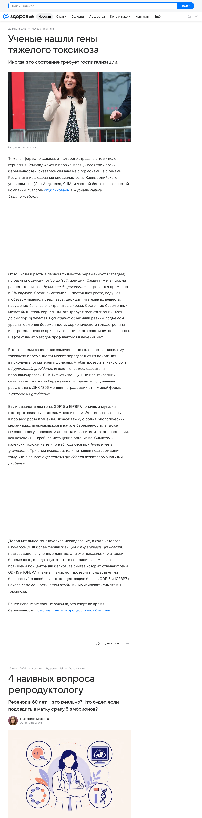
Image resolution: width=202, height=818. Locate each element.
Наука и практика (43, 28)
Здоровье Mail (54, 668)
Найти (185, 6)
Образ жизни (77, 668)
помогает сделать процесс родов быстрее (72, 610)
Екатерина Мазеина (34, 718)
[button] (69, 107)
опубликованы (57, 190)
